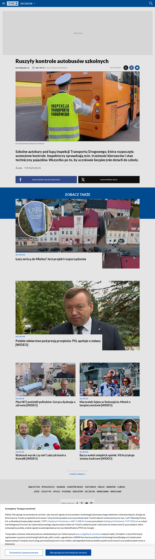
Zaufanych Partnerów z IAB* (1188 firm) (67, 521)
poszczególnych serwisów (88, 534)
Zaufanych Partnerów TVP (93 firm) (121, 521)
